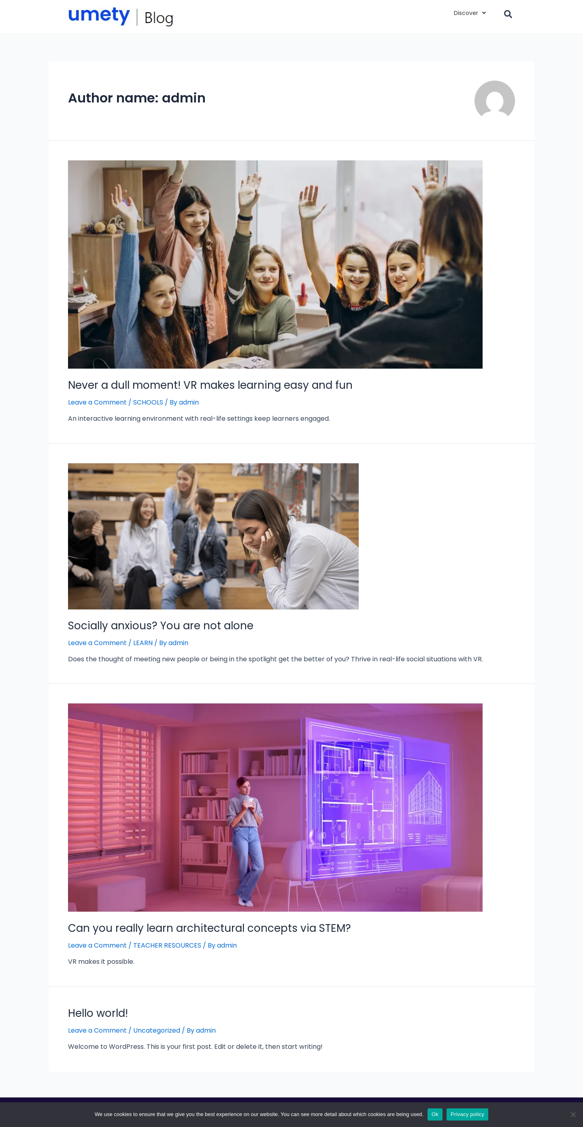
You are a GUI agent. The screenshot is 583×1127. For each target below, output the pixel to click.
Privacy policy (467, 1114)
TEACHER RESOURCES (167, 945)
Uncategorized (156, 1030)
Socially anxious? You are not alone (160, 625)
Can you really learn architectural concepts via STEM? (209, 928)
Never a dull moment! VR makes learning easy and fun (210, 385)
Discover (470, 13)
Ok (435, 1114)
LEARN (143, 643)
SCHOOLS (148, 402)
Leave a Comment (97, 402)
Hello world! (98, 1013)
